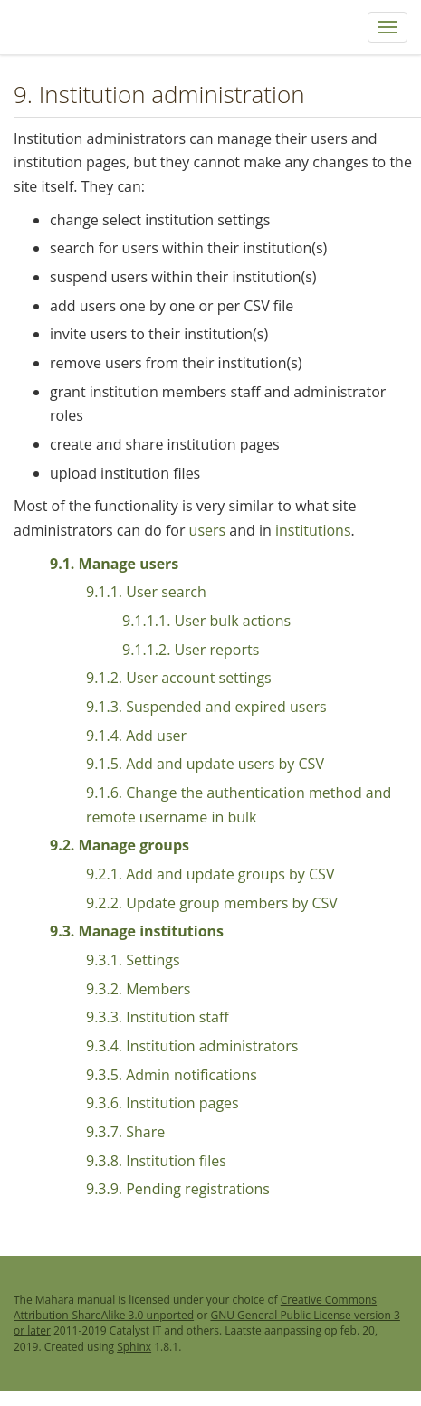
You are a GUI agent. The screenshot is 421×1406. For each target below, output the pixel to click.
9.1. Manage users (114, 564)
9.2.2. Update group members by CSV (212, 903)
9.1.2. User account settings (179, 678)
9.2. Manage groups (119, 845)
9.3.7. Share (125, 1132)
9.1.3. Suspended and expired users (206, 707)
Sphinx (134, 1346)
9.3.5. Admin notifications (171, 1075)
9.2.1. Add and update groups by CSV (210, 874)
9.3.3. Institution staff (157, 1017)
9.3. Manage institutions (137, 931)
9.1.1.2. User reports (190, 650)
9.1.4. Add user (136, 736)
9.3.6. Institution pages (162, 1103)
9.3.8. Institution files (156, 1161)
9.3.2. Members (138, 989)
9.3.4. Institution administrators (192, 1046)
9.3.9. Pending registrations (178, 1189)
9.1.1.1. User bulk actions (206, 621)
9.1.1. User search (146, 592)
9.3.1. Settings (133, 960)
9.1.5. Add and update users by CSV (205, 764)
